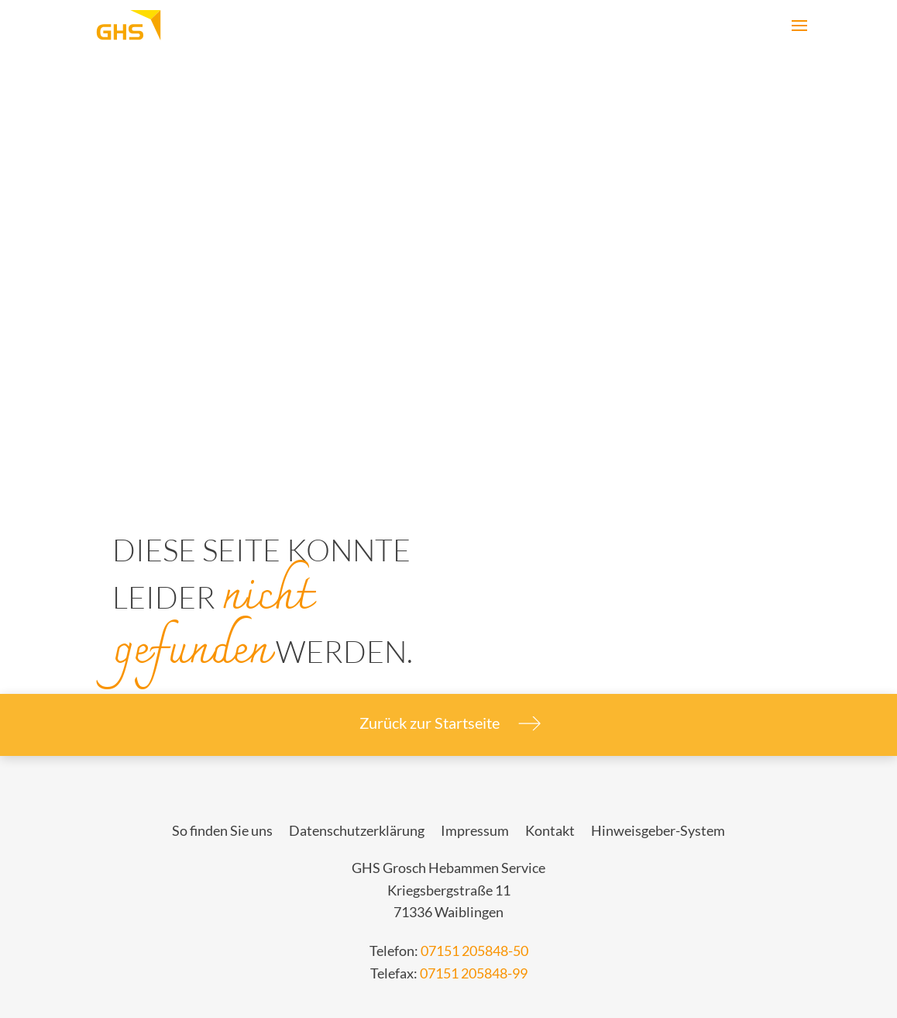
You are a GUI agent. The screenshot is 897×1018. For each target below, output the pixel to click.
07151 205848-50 (474, 951)
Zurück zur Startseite (448, 723)
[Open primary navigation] (799, 25)
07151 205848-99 (474, 973)
